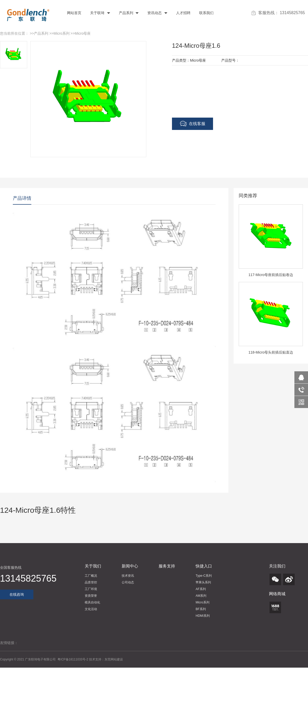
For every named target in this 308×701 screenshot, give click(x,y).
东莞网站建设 (113, 659)
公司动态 (128, 582)
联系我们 (206, 13)
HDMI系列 (203, 616)
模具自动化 (92, 602)
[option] (271, 243)
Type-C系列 (204, 575)
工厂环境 (91, 589)
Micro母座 (83, 33)
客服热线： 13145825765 (278, 13)
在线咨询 (16, 594)
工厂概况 (91, 575)
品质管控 (91, 582)
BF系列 (201, 609)
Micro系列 (62, 33)
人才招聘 (182, 13)
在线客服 (192, 124)
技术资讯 (128, 575)
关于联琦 (99, 13)
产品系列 (128, 13)
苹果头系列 (203, 582)
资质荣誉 (91, 596)
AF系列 (201, 589)
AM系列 (201, 596)
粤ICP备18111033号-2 (73, 659)
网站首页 (73, 13)
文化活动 (91, 609)
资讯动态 (156, 13)
